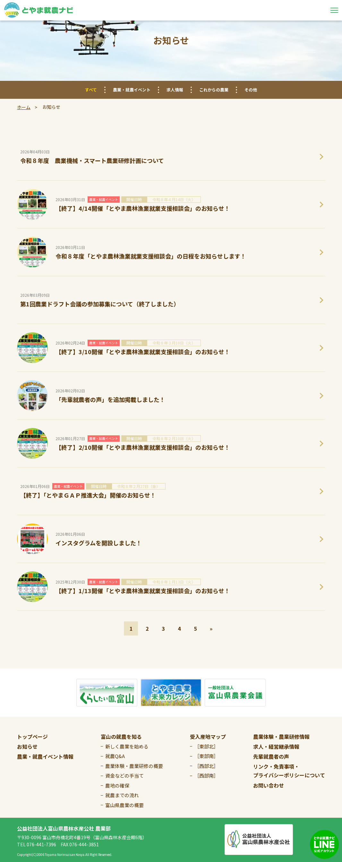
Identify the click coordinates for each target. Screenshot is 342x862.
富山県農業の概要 (124, 805)
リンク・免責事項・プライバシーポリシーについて (289, 771)
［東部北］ (206, 746)
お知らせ (27, 746)
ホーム (23, 107)
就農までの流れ (122, 795)
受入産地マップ (208, 736)
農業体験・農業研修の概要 (134, 766)
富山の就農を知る (121, 736)
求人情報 (175, 90)
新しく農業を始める (127, 746)
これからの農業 (213, 90)
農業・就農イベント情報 (45, 756)
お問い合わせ (268, 785)
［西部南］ (206, 775)
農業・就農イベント (131, 90)
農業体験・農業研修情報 (281, 736)
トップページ (32, 736)
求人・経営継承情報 (276, 746)
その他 (250, 90)
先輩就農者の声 (271, 756)
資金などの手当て (124, 775)
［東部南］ (206, 756)
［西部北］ (206, 766)
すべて (91, 90)
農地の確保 (117, 785)
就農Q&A (115, 756)
